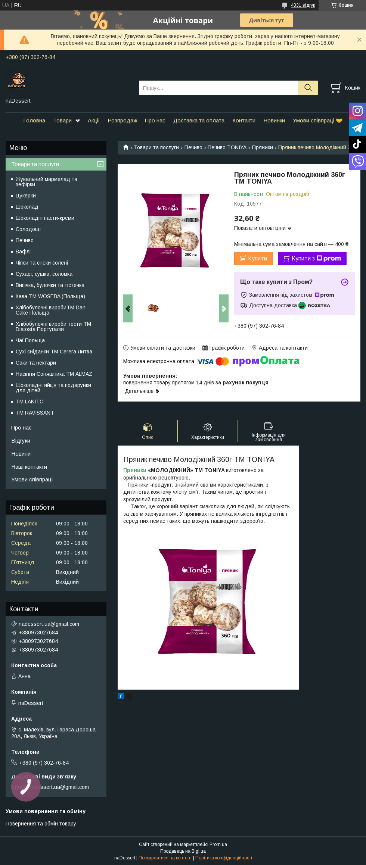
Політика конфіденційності (223, 858)
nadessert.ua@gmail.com (49, 624)
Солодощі (28, 229)
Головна (34, 120)
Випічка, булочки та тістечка (50, 285)
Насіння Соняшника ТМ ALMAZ (54, 374)
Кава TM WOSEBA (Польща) (50, 296)
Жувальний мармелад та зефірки (46, 181)
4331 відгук (303, 5)
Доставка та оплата (198, 120)
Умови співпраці (32, 479)
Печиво (193, 147)
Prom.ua (218, 844)
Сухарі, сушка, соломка (44, 274)
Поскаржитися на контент (165, 858)
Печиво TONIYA (227, 147)
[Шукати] (308, 88)
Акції (94, 120)
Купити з (316, 258)
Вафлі (23, 251)
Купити (257, 258)
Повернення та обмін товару (41, 824)
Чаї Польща (30, 340)
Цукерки (26, 196)
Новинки (274, 120)
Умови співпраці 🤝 (318, 120)
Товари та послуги (156, 147)
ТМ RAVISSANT (35, 413)
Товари (62, 120)
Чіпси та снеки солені (42, 263)
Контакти (243, 120)
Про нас (155, 120)
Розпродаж (122, 120)
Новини (21, 453)
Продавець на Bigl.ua (183, 851)
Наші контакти (29, 466)
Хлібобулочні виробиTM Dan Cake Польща (51, 310)
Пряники (262, 147)
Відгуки (20, 440)
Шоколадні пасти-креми (45, 218)
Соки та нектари (36, 363)
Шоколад (27, 207)
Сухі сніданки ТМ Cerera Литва (54, 352)
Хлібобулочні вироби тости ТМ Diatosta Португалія (53, 326)
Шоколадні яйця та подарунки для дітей (53, 387)
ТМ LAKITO (30, 402)
